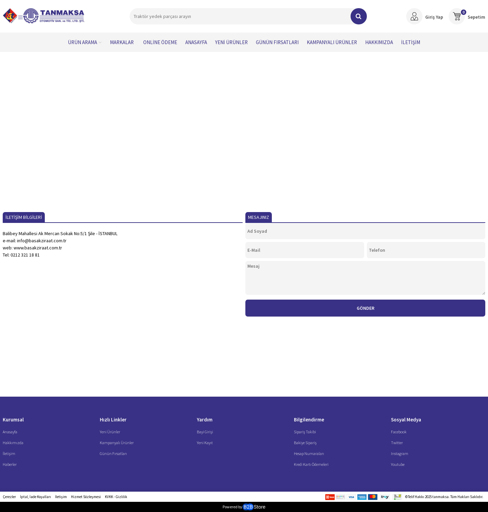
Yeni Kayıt (205, 442)
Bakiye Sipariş (305, 442)
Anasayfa (196, 42)
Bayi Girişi (205, 431)
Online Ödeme (160, 42)
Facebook (399, 431)
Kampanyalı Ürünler (332, 42)
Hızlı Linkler (113, 419)
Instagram (399, 453)
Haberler (10, 464)
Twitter (397, 442)
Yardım (204, 419)
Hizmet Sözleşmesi (86, 496)
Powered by (244, 507)
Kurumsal (13, 419)
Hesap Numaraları (309, 453)
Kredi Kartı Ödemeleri (311, 464)
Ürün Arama (82, 42)
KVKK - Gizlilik (116, 496)
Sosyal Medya (406, 419)
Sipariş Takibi (305, 431)
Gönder (365, 308)
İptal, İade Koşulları (35, 496)
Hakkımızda (379, 42)
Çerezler (9, 496)
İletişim (410, 42)
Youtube (398, 464)
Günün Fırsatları (277, 42)
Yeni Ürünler (231, 42)
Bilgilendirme (309, 419)
